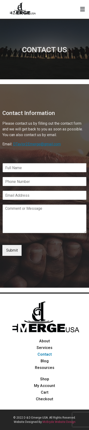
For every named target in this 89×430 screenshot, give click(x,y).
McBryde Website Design (58, 422)
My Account (44, 385)
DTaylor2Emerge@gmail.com (37, 144)
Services (44, 347)
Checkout (44, 399)
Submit (12, 250)
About (44, 341)
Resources (44, 367)
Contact (44, 354)
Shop (44, 379)
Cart (44, 392)
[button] (83, 9)
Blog (45, 361)
